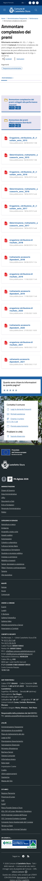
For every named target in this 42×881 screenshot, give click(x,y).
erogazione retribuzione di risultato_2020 (21, 309)
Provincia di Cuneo (8, 796)
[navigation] (4, 9)
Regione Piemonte (8, 793)
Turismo (4, 571)
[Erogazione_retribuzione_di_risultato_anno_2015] (6, 138)
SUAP (3, 804)
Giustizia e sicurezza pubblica (12, 553)
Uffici (3, 497)
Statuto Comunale (8, 755)
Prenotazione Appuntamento (12, 741)
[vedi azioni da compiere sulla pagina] (19, 59)
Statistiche (5, 777)
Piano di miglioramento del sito (12, 734)
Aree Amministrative (9, 494)
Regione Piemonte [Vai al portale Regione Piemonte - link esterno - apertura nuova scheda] (8, 3)
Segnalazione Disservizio (10, 744)
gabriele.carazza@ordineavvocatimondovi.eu (21, 715)
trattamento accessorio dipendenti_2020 (20, 326)
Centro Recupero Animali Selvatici (14, 829)
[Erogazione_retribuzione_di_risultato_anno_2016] (6, 172)
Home (3, 18)
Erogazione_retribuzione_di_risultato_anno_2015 (23, 139)
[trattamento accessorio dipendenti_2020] (6, 325)
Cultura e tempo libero (9, 546)
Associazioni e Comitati (9, 628)
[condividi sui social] (6, 59)
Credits (3, 770)
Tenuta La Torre (7, 825)
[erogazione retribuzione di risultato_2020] (6, 308)
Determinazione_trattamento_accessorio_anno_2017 (24, 224)
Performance (33, 18)
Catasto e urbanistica (9, 542)
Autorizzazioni (6, 538)
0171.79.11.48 (9, 640)
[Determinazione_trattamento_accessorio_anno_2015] (6, 155)
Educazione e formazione (10, 549)
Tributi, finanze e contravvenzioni (13, 567)
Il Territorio (5, 614)
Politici (3, 512)
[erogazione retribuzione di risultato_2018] (6, 240)
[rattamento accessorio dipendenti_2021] (6, 359)
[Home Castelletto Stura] (19, 10)
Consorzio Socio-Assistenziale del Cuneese (17, 822)
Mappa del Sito (6, 780)
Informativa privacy (8, 759)
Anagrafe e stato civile (9, 531)
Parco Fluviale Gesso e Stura (11, 807)
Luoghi (3, 610)
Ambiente (5, 528)
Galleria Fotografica (8, 617)
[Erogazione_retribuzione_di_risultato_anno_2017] (6, 206)
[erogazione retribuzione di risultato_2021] (6, 342)
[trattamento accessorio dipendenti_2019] (6, 291)
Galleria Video (6, 621)
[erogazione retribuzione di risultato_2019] (6, 274)
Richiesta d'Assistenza (9, 748)
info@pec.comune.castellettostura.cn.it (20, 651)
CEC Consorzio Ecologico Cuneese (13, 818)
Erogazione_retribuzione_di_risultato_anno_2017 (23, 207)
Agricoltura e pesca (8, 524)
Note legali (5, 762)
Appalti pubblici (7, 535)
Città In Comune (18, 871)
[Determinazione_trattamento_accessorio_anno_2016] (6, 189)
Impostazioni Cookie (8, 766)
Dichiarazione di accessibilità (11, 730)
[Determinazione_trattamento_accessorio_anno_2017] (6, 223)
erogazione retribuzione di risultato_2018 (21, 241)
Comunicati (5, 594)
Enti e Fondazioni (7, 504)
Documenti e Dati (7, 501)
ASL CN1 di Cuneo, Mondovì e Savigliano (16, 811)
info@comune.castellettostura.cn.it (19, 653)
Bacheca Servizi (7, 752)
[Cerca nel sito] (36, 10)
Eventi (3, 606)
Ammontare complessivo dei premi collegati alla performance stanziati (23, 102)
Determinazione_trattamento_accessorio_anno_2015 (24, 156)
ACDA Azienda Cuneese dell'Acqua (14, 814)
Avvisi (3, 590)
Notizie (3, 587)
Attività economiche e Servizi (12, 624)
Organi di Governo (8, 490)
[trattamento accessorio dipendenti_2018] (6, 257)
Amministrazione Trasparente (17, 18)
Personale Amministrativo (11, 508)
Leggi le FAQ (6, 737)
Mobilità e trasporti (8, 560)
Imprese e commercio (9, 556)
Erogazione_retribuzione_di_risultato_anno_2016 (23, 173)
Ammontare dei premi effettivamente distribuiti (20, 121)
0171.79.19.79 (10, 643)
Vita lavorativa (6, 574)
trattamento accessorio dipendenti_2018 (20, 258)
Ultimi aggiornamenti (9, 773)
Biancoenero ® (22, 877)
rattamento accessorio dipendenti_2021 (19, 360)
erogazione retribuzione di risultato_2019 (21, 275)
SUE (2, 800)
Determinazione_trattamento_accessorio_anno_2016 (24, 190)
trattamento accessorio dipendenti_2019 (20, 292)
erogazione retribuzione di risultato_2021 (21, 343)
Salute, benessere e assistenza (12, 564)
